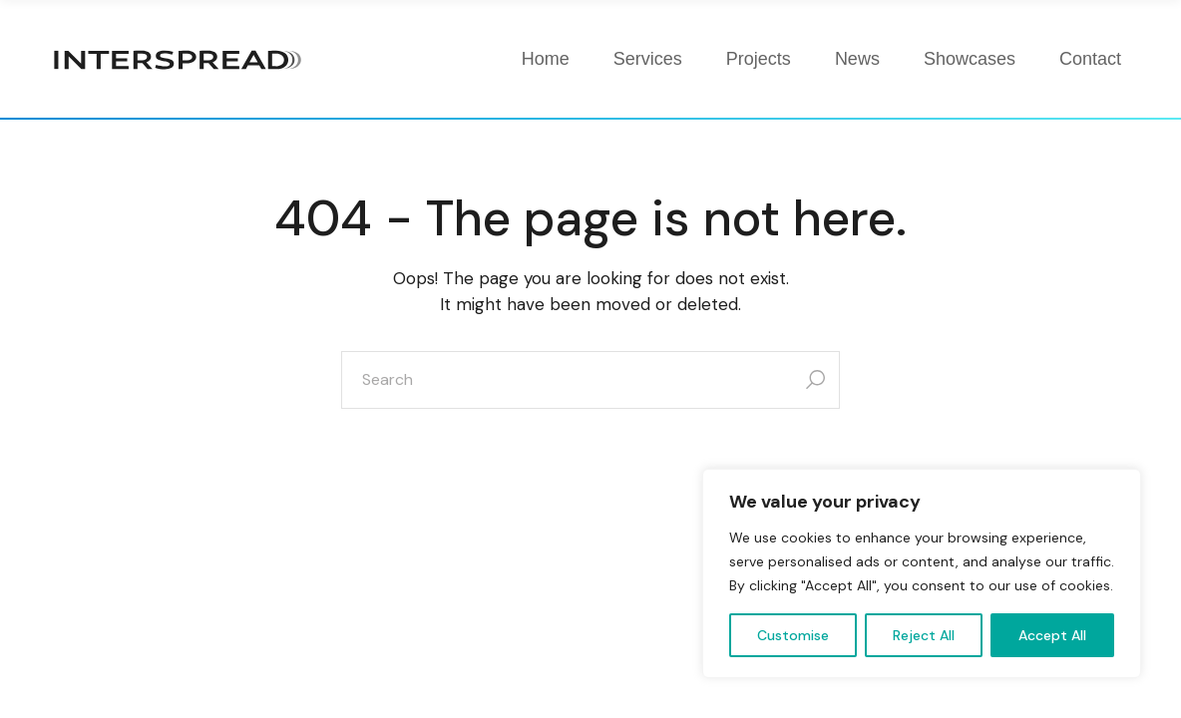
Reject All (924, 635)
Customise (793, 635)
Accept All (1052, 635)
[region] (921, 573)
